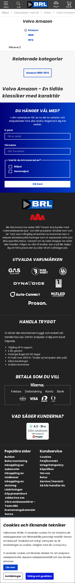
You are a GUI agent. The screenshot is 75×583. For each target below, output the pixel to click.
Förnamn (10, 145)
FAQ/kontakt (49, 461)
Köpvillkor (47, 469)
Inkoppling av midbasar (14, 475)
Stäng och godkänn (39, 576)
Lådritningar (14, 489)
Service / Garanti (51, 481)
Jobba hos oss (14, 498)
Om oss (45, 473)
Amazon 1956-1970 (33, 35)
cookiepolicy (59, 545)
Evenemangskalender (20, 510)
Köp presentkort (16, 493)
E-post (9, 130)
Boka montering (16, 461)
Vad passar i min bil (26, 13)
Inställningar (13, 576)
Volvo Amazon (65, 13)
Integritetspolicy (52, 465)
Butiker (10, 457)
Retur (43, 477)
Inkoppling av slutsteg (14, 483)
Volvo (47, 13)
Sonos (9, 514)
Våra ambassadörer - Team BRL (20, 504)
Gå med (37, 184)
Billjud (5, 13)
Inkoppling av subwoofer (14, 467)
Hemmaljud (18, 171)
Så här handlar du (52, 485)
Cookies (45, 457)
